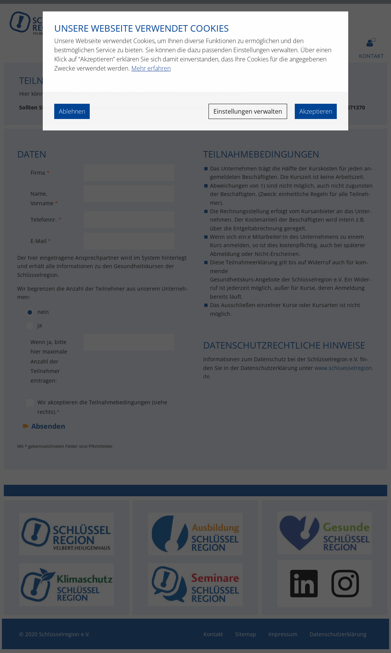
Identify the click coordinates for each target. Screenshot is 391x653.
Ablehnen (72, 111)
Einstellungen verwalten (247, 111)
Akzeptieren (315, 111)
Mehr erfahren (151, 68)
